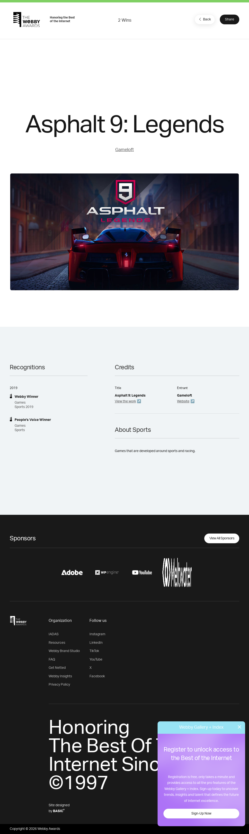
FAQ (52, 659)
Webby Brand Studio (64, 651)
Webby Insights (60, 676)
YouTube (95, 659)
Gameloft (124, 150)
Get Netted (57, 668)
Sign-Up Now (201, 813)
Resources (57, 642)
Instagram (97, 634)
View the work (125, 401)
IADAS (54, 634)
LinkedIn (96, 642)
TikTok (94, 651)
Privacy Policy (59, 684)
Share (229, 19)
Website (183, 401)
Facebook (97, 676)
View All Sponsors (221, 538)
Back (204, 19)
